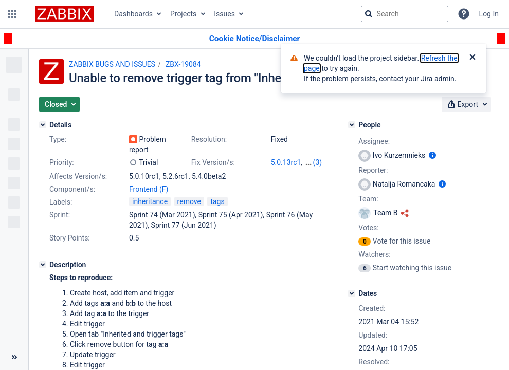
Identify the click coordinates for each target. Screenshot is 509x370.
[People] (351, 124)
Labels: (60, 202)
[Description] (42, 264)
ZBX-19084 (183, 64)
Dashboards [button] (133, 14)
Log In (489, 14)
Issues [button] (224, 14)
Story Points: (69, 238)
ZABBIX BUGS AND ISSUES (112, 64)
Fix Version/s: (213, 162)
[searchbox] (404, 14)
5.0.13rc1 (286, 162)
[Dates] (351, 293)
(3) (317, 162)
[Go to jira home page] (64, 14)
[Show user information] (432, 155)
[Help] (464, 14)
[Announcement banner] (254, 39)
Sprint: (59, 215)
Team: (368, 199)
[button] (12, 14)
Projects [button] (183, 14)
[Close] (472, 58)
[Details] (42, 124)
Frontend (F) (148, 189)
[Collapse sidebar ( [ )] (14, 357)
